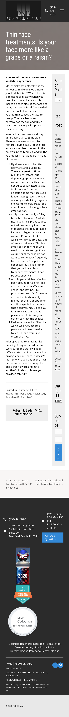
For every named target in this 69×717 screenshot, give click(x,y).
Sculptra (16, 214)
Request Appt (13, 668)
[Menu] (62, 11)
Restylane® (12, 397)
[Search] (58, 100)
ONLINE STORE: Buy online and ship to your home (27, 674)
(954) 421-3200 (53, 11)
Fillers (33, 390)
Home (9, 663)
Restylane (17, 167)
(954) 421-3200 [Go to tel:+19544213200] (17, 519)
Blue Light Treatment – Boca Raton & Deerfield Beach (58, 153)
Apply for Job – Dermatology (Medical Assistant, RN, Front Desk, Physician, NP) (27, 687)
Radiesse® (39, 393)
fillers (24, 164)
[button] (52, 537)
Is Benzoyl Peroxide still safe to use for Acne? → (49, 482)
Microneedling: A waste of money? (58, 303)
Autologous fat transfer (26, 279)
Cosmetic (23, 390)
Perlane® (25, 393)
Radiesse (16, 322)
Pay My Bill (30, 679)
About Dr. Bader (24, 663)
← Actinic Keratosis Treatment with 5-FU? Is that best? (19, 484)
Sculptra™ (27, 397)
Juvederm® (12, 393)
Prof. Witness (13, 679)
